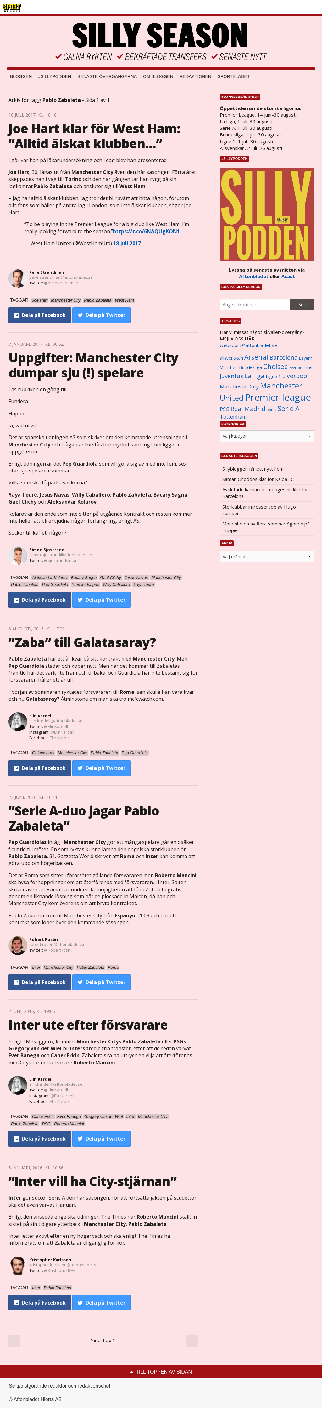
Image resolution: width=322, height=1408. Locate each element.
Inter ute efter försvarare (88, 1024)
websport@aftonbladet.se (248, 345)
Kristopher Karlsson (50, 1260)
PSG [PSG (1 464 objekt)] (224, 409)
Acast (288, 276)
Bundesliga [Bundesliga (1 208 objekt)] (250, 367)
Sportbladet (234, 76)
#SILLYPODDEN (54, 76)
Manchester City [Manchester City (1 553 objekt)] (239, 386)
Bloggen (21, 76)
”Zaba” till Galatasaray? (82, 642)
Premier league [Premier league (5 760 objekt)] (278, 397)
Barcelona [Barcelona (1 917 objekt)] (283, 357)
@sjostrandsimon (61, 560)
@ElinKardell (56, 726)
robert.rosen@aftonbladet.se (57, 944)
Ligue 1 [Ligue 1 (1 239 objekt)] (273, 376)
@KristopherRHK (60, 1270)
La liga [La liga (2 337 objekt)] (254, 375)
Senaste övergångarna (107, 76)
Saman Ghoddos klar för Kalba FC (258, 479)
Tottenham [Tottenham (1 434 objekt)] (233, 416)
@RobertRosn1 (58, 950)
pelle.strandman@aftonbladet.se (61, 277)
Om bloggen (158, 76)
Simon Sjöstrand (46, 549)
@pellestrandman (61, 283)
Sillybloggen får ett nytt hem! (253, 469)
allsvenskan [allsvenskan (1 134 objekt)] (231, 358)
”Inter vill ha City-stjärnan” (92, 1181)
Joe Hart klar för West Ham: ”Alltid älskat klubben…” (94, 136)
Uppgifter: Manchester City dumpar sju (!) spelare (93, 365)
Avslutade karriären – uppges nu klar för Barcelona (265, 492)
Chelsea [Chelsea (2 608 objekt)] (275, 366)
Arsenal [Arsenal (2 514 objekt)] (256, 356)
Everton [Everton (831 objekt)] (295, 368)
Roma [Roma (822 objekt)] (271, 410)
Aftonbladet (254, 276)
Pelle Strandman (46, 272)
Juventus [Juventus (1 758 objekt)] (231, 376)
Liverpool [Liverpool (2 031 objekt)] (295, 376)
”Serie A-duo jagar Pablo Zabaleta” (83, 818)
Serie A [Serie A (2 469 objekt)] (288, 408)
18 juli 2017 (127, 243)
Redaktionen (195, 76)
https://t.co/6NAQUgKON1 (146, 231)
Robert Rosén (43, 939)
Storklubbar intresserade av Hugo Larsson (259, 510)
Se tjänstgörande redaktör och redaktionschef (59, 1386)
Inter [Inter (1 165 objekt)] (308, 367)
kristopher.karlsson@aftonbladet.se (64, 1265)
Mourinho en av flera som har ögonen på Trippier (266, 526)
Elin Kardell (41, 716)
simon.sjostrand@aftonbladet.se (60, 554)
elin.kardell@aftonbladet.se (55, 721)
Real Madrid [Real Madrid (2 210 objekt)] (247, 408)
